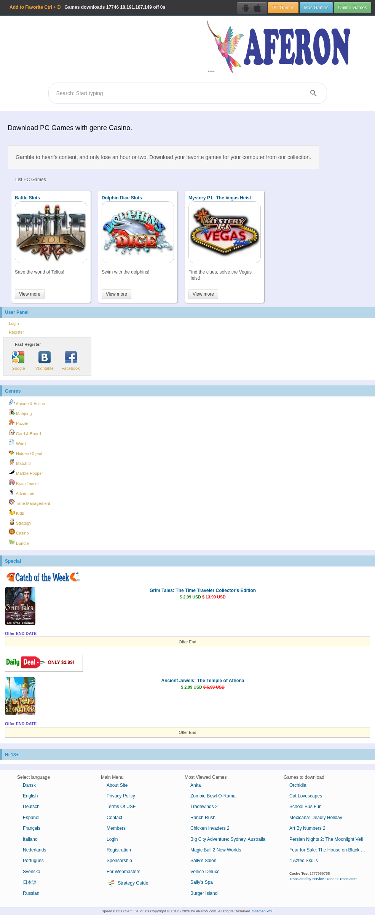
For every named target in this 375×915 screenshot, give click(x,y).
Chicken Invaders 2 (210, 828)
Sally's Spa (201, 882)
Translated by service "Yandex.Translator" (323, 879)
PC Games (283, 7)
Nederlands (34, 850)
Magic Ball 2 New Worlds (215, 850)
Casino (19, 531)
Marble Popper (26, 472)
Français (31, 828)
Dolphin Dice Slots (122, 198)
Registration (119, 850)
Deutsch (31, 806)
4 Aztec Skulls (303, 860)
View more (29, 294)
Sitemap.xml (262, 911)
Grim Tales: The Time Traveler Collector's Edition (203, 590)
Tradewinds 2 (204, 806)
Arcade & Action (27, 402)
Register (16, 332)
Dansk (29, 785)
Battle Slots (27, 198)
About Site (117, 785)
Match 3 (19, 462)
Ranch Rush (202, 817)
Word (17, 442)
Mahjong (20, 412)
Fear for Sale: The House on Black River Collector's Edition (330, 850)
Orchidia (297, 785)
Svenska (31, 871)
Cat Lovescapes (305, 796)
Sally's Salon (203, 860)
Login (14, 323)
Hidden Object (25, 452)
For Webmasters (123, 871)
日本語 (30, 882)
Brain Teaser (24, 482)
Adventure (22, 492)
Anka (195, 785)
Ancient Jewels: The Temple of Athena (202, 680)
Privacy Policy (121, 796)
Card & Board (25, 432)
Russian (31, 893)
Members (116, 828)
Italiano (30, 839)
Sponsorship (119, 860)
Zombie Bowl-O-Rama (213, 796)
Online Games (352, 7)
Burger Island (203, 893)
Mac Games (316, 7)
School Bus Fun (305, 806)
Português (33, 860)
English (30, 796)
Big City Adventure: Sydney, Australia (227, 839)
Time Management (29, 502)
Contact (114, 817)
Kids (16, 512)
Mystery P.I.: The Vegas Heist (219, 198)
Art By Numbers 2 (307, 828)
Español (31, 817)
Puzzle (18, 422)
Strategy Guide (127, 883)
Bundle (19, 542)
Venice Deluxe (205, 871)
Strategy (20, 522)
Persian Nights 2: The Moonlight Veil (326, 839)
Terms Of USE (121, 806)
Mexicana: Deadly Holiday (315, 817)
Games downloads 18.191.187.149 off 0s (87, 7)
